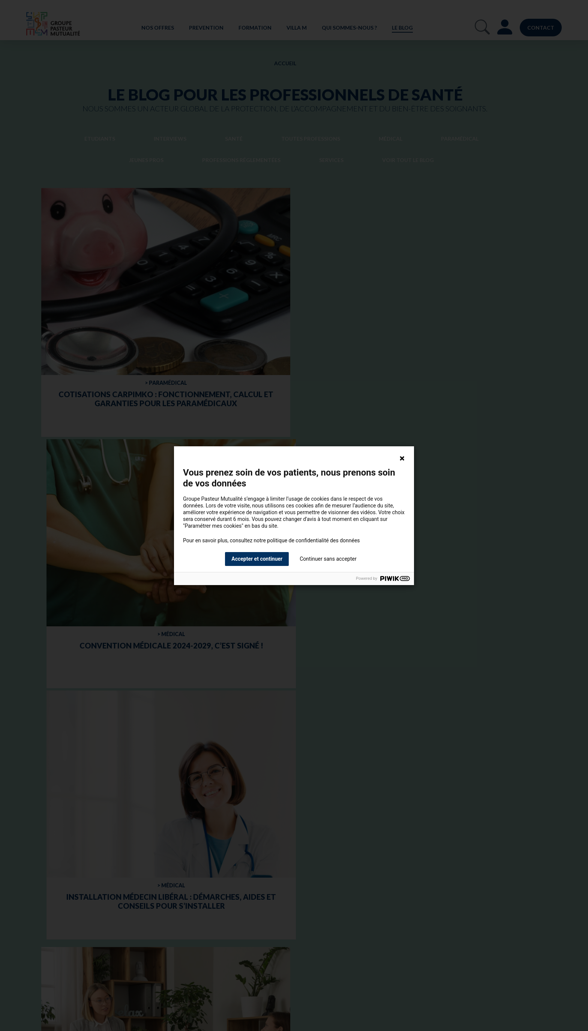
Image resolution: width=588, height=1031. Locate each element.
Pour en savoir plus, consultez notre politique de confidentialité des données (271, 540)
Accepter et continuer (256, 559)
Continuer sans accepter (328, 559)
